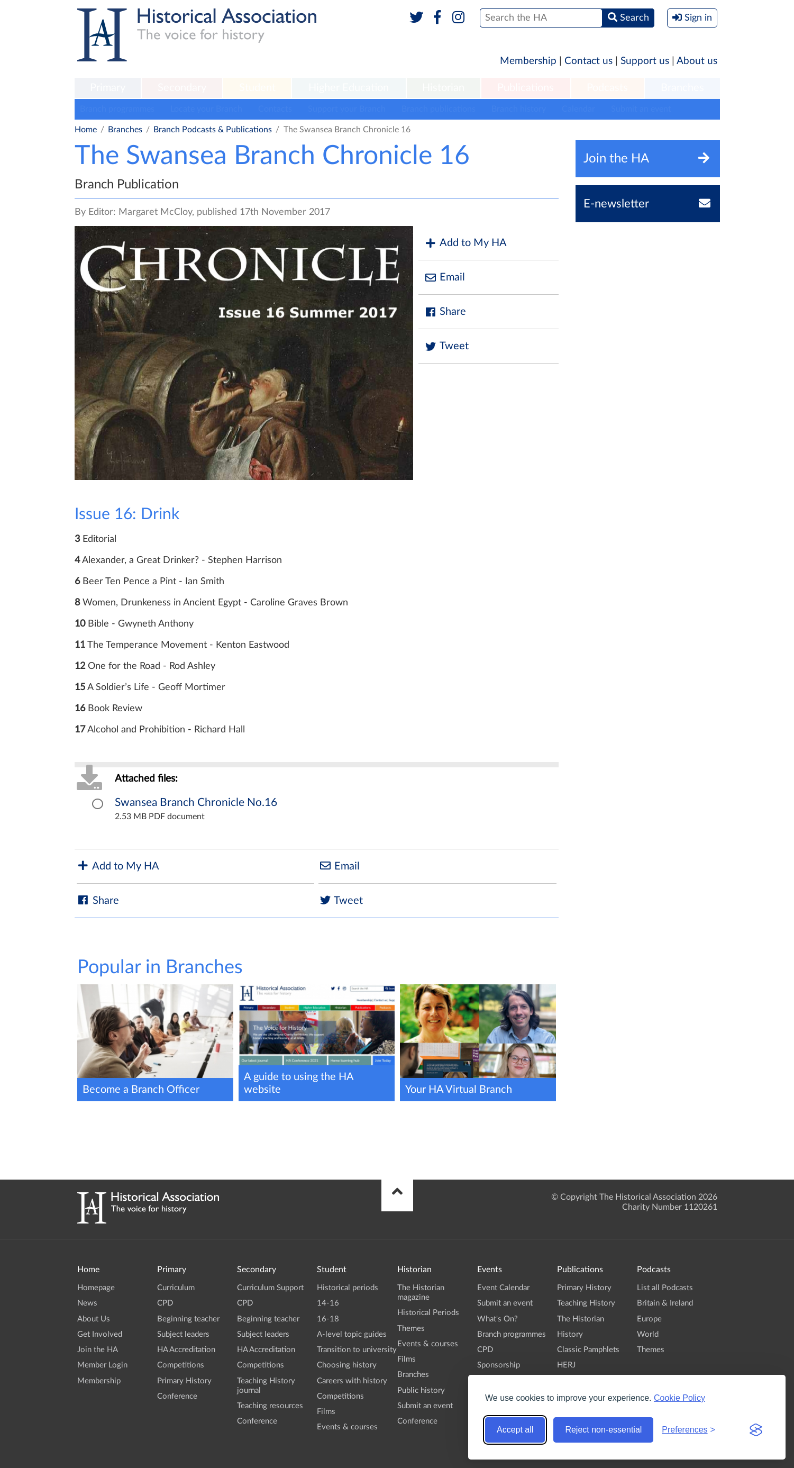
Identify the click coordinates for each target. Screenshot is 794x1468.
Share (445, 312)
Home (86, 129)
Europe (649, 1319)
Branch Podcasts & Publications (212, 129)
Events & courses (347, 1427)
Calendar (578, 109)
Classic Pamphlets (588, 1350)
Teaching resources (270, 1406)
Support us (644, 61)
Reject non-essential (603, 1429)
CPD (165, 1303)
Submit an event (641, 109)
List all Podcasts (665, 1288)
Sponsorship (498, 1365)
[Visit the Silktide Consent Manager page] (756, 1430)
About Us (93, 1319)
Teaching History (586, 1303)
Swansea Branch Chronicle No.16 (196, 802)
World (648, 1334)
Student (257, 88)
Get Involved (99, 1334)
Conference (177, 1396)
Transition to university (357, 1350)
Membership (528, 61)
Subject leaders (183, 1334)
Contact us (588, 61)
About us (697, 61)
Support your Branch (347, 109)
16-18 (328, 1319)
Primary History (184, 1381)
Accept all (515, 1429)
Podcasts (607, 88)
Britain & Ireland (665, 1303)
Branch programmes (117, 109)
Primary (107, 88)
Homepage (96, 1288)
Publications (525, 88)
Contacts (275, 109)
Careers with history (352, 1381)
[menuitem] (108, 88)
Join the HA (97, 1350)
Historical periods (347, 1288)
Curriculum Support (270, 1288)
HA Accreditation (186, 1350)
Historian (443, 88)
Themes (411, 1329)
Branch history (518, 109)
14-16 (328, 1303)
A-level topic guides (352, 1334)
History (570, 1334)
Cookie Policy (679, 1397)
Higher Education (348, 88)
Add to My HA (465, 243)
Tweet (446, 346)
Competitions (180, 1365)
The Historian (580, 1319)
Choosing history (347, 1365)
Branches (682, 88)
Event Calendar (503, 1288)
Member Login (102, 1365)
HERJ (566, 1365)
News (87, 1303)
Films (326, 1412)
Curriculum (176, 1288)
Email (444, 277)
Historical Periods (428, 1313)
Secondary (182, 88)
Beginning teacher (188, 1319)
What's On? (497, 1319)
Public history (421, 1390)
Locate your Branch (206, 109)
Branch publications (438, 109)
